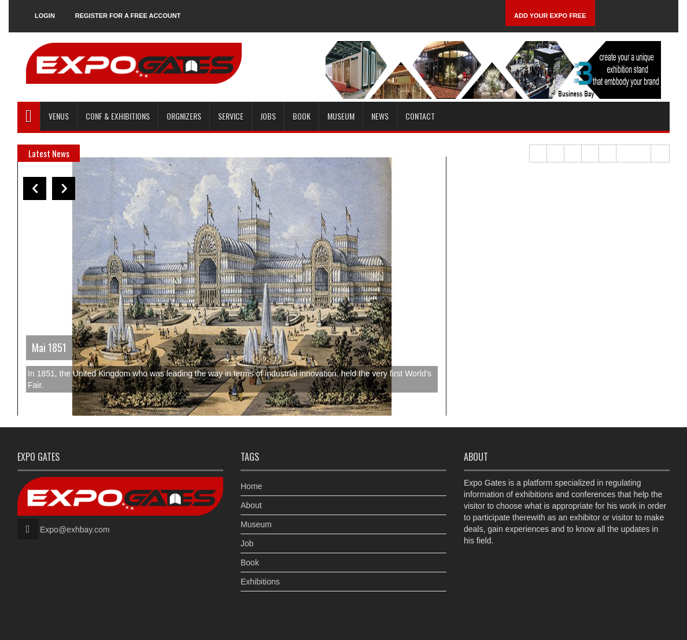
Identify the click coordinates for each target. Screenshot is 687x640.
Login (45, 15)
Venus (59, 116)
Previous (34, 188)
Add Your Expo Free (550, 15)
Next (63, 188)
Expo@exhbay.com (75, 529)
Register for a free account (128, 15)
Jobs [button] (268, 116)
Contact (420, 116)
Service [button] (230, 116)
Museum (340, 116)
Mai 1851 (49, 347)
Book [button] (302, 116)
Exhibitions (260, 581)
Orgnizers (184, 116)
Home (251, 486)
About (251, 505)
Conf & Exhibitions (118, 116)
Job (247, 543)
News (380, 116)
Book (250, 562)
